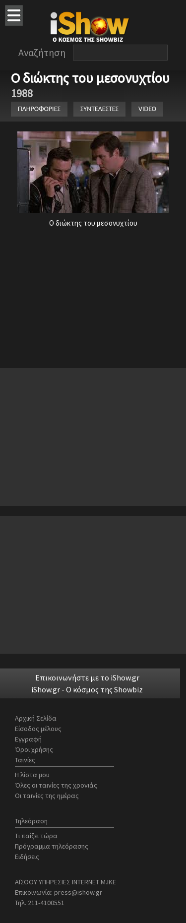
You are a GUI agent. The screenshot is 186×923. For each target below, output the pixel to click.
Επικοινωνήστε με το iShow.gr (87, 677)
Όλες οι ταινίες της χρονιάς (56, 785)
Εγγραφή (28, 739)
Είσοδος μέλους (38, 728)
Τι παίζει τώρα (36, 835)
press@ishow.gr (78, 892)
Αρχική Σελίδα (36, 718)
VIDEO (147, 109)
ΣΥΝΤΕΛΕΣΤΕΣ (99, 109)
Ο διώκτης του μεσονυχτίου (92, 78)
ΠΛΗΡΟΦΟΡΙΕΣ (39, 109)
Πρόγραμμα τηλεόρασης (51, 846)
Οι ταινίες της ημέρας (47, 795)
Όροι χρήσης (34, 749)
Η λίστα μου (32, 774)
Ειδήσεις (27, 856)
